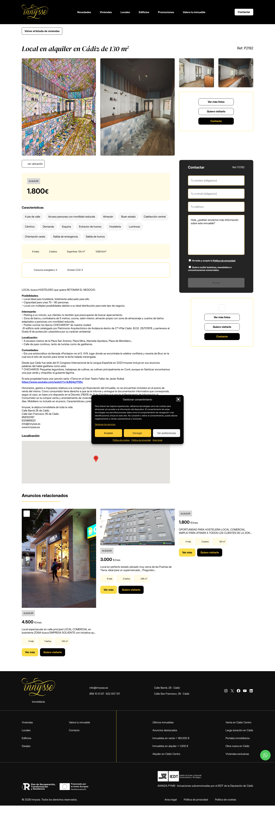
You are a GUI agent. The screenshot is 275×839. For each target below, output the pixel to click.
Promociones (166, 12)
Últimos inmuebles (163, 722)
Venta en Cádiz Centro (238, 722)
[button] (178, 399)
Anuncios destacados (165, 730)
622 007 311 (113, 693)
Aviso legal (157, 440)
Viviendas (106, 12)
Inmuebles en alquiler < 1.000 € (170, 746)
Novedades (84, 12)
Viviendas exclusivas (237, 754)
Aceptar (108, 433)
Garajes (26, 746)
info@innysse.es (98, 687)
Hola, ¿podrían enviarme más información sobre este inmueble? (216, 235)
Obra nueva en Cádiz (237, 746)
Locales (125, 12)
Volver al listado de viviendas (42, 31)
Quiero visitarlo (216, 111)
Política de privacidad (141, 440)
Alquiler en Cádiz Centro (166, 754)
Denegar (137, 433)
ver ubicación (35, 163)
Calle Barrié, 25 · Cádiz (167, 687)
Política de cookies (121, 440)
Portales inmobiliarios (238, 738)
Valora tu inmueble (194, 12)
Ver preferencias (166, 433)
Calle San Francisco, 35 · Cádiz (171, 693)
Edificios (144, 12)
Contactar (244, 12)
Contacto (216, 121)
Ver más (30, 652)
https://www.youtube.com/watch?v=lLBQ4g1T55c (52, 382)
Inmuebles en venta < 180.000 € (171, 738)
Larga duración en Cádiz (239, 730)
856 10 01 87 (96, 693)
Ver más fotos (216, 101)
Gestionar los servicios (105, 424)
